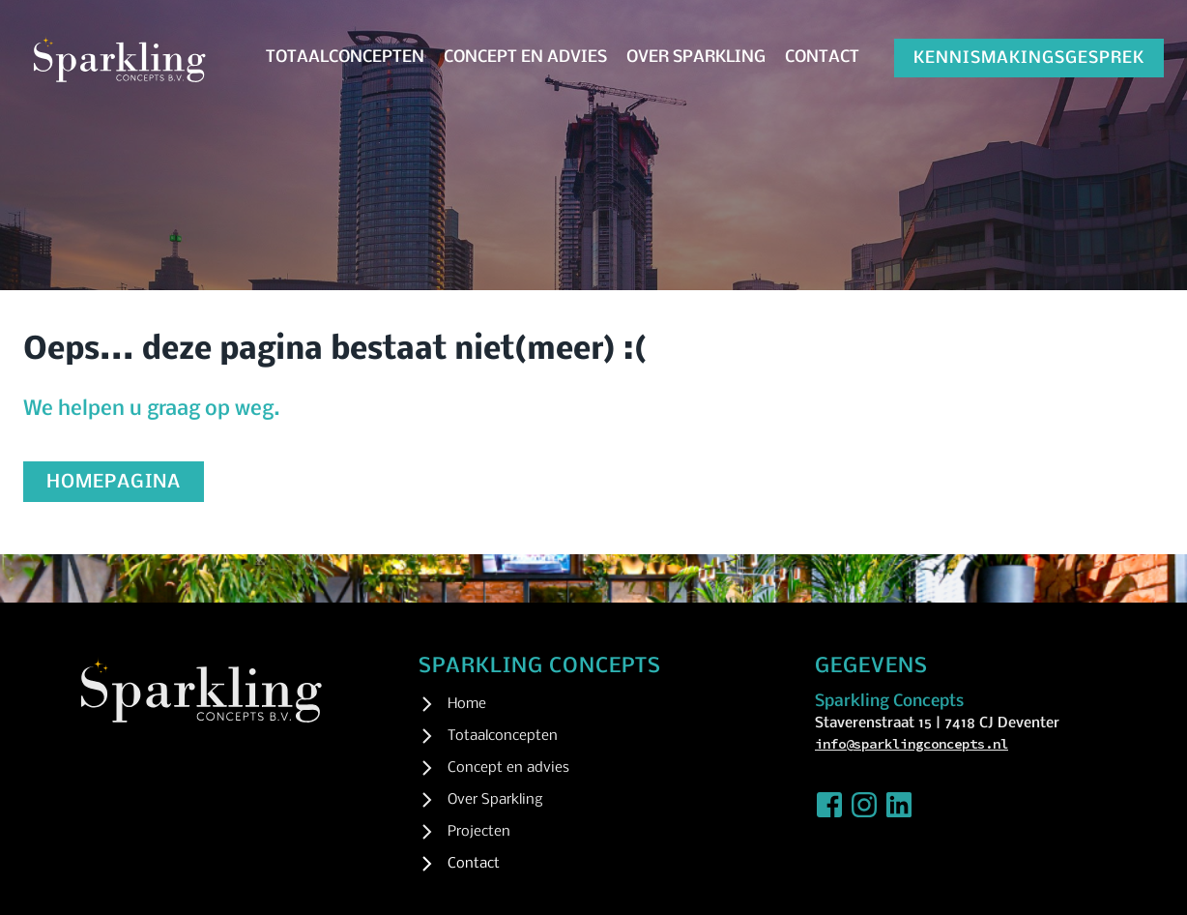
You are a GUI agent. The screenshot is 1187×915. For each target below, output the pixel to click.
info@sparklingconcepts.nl (911, 744)
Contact (822, 57)
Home (467, 704)
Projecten (479, 832)
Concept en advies (525, 57)
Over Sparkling (696, 57)
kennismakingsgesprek (1028, 58)
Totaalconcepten (345, 57)
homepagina (113, 482)
